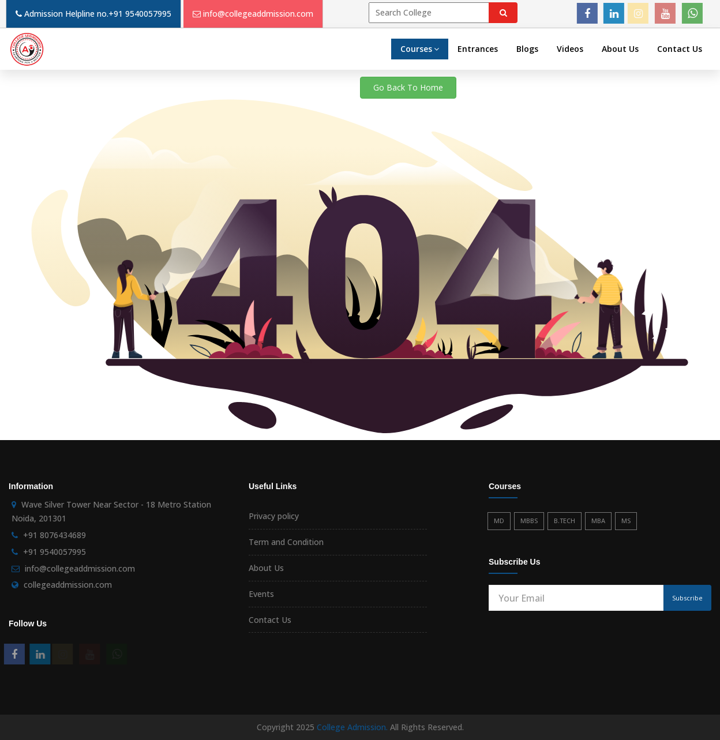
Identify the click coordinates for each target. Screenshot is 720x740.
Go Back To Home (408, 87)
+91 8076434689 (54, 534)
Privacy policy (274, 515)
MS (626, 520)
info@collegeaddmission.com (258, 13)
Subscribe (687, 597)
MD (499, 520)
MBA (598, 520)
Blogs (527, 48)
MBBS (529, 520)
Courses (419, 48)
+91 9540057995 (139, 13)
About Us (620, 48)
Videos (570, 48)
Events (261, 593)
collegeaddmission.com (68, 584)
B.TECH (564, 520)
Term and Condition (286, 541)
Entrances (477, 48)
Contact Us (679, 48)
